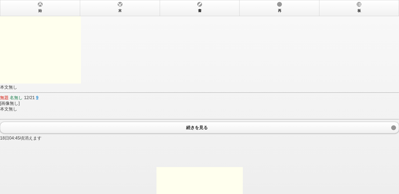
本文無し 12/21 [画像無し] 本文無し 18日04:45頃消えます (199, 97)
